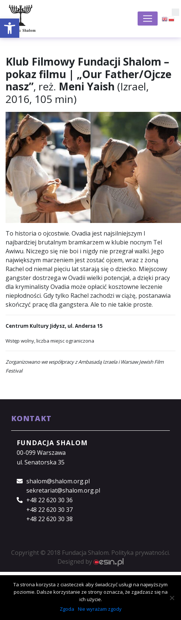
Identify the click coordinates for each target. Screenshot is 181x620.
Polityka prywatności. (140, 553)
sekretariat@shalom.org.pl (63, 490)
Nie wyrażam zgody (100, 609)
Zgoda (67, 609)
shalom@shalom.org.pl (58, 481)
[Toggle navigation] (147, 18)
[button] (9, 28)
